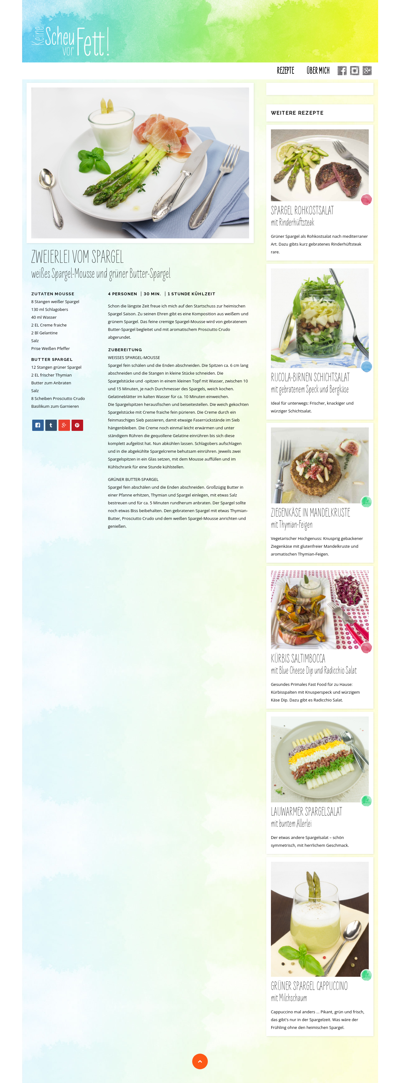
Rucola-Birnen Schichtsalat (320, 385)
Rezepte (285, 72)
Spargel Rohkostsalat (320, 218)
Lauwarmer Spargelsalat (320, 819)
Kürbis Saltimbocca (320, 666)
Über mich (318, 72)
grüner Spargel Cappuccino (320, 994)
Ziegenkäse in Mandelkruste (320, 520)
